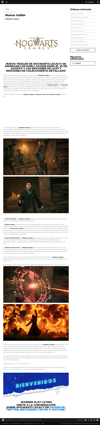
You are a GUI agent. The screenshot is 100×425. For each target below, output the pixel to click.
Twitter (12, 409)
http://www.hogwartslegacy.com (21, 363)
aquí (4, 96)
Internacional (37, 423)
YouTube (58, 409)
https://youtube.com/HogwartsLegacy (42, 259)
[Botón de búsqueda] (98, 2)
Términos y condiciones (66, 423)
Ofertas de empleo (27, 423)
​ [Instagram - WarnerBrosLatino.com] (91, 420)
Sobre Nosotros (5, 423)
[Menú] (6, 2)
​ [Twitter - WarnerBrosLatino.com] (88, 420)
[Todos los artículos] (82, 50)
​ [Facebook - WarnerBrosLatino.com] (85, 420)
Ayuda (42, 423)
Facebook (57, 407)
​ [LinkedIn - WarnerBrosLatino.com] (94, 420)
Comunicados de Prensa (16, 423)
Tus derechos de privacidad (91, 423)
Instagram (28, 409)
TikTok (43, 409)
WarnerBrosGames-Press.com (16, 369)
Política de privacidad (78, 423)
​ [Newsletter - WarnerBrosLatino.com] (97, 420)
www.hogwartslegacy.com (58, 264)
